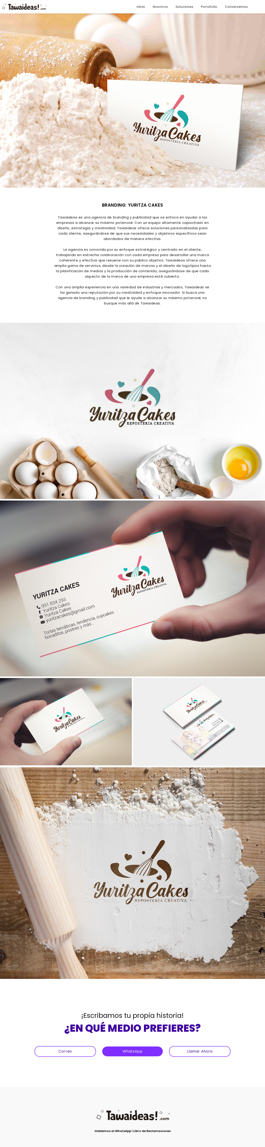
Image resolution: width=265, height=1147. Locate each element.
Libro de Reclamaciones (152, 1131)
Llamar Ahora (199, 1051)
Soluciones (184, 6)
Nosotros (160, 6)
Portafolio (209, 6)
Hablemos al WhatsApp (113, 1131)
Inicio (141, 6)
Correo (65, 1051)
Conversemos (236, 6)
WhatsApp (133, 1051)
